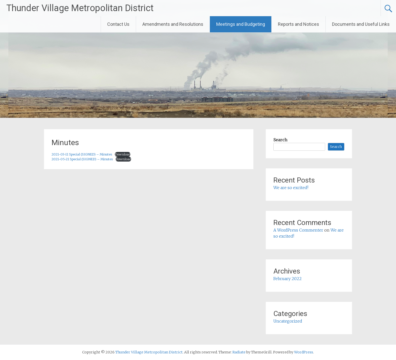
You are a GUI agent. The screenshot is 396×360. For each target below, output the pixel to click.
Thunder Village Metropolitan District (79, 8)
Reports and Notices (298, 24)
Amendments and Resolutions (172, 24)
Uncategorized (287, 321)
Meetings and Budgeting (240, 24)
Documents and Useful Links (361, 24)
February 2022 (287, 278)
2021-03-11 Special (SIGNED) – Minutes (82, 154)
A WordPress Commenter (298, 230)
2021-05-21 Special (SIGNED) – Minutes (82, 159)
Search (280, 139)
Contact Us (118, 24)
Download (122, 154)
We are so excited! (290, 187)
